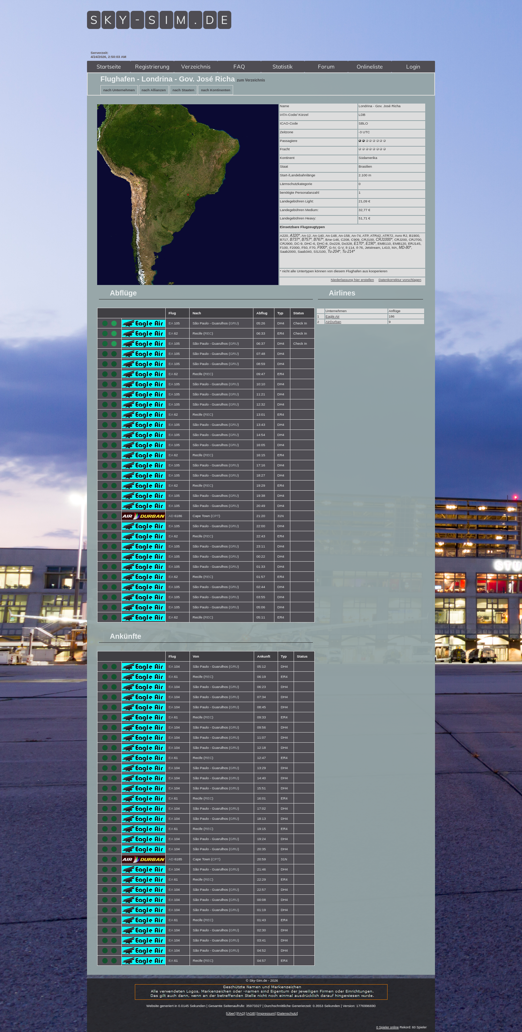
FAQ (240, 1013)
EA (171, 323)
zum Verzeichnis (251, 80)
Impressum (265, 1013)
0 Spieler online (387, 1027)
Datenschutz (287, 1013)
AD (171, 516)
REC (208, 333)
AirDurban (333, 322)
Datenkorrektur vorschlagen (399, 280)
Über (231, 1013)
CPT (215, 516)
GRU (233, 323)
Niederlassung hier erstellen (352, 280)
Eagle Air (332, 316)
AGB (250, 1013)
